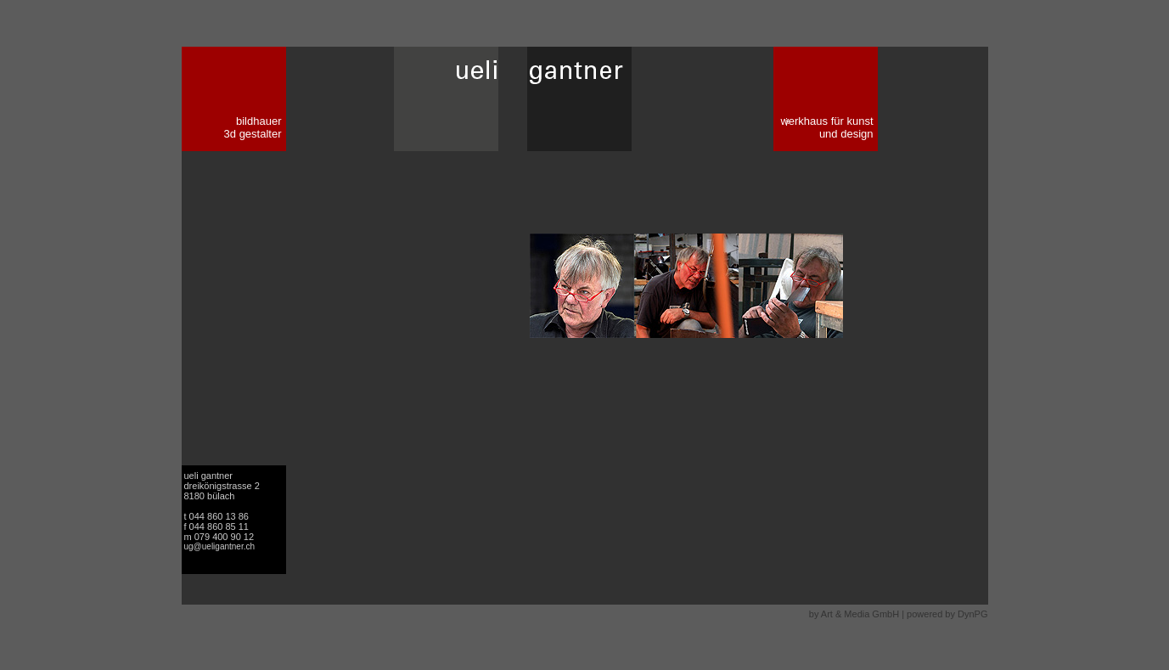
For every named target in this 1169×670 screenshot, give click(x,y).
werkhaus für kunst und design (826, 127)
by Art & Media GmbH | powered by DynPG (898, 614)
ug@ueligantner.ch (220, 546)
